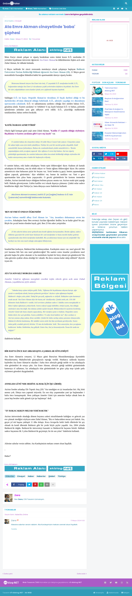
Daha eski (81, 573)
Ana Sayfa (9, 21)
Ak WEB (110, 40)
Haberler (41, 476)
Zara (17, 495)
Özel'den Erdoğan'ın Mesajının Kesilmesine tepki (115, 112)
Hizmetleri (36, 8)
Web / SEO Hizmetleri (13, 8)
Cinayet (18, 21)
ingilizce (27, 588)
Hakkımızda (112, 592)
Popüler (96, 82)
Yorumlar (120, 82)
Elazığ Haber (98, 177)
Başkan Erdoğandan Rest (114, 99)
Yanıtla (14, 529)
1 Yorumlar (36, 39)
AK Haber (97, 189)
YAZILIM (109, 73)
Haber (31, 476)
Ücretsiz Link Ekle (57, 8)
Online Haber (98, 173)
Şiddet (51, 476)
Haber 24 (97, 193)
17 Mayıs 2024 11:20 (78, 520)
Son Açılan (107, 82)
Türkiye (62, 476)
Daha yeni (8, 573)
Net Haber (97, 181)
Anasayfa (98, 592)
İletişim (125, 592)
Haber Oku (97, 185)
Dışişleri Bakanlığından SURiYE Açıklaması (115, 134)
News (95, 204)
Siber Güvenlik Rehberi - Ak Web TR (116, 123)
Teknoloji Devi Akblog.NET (111, 89)
